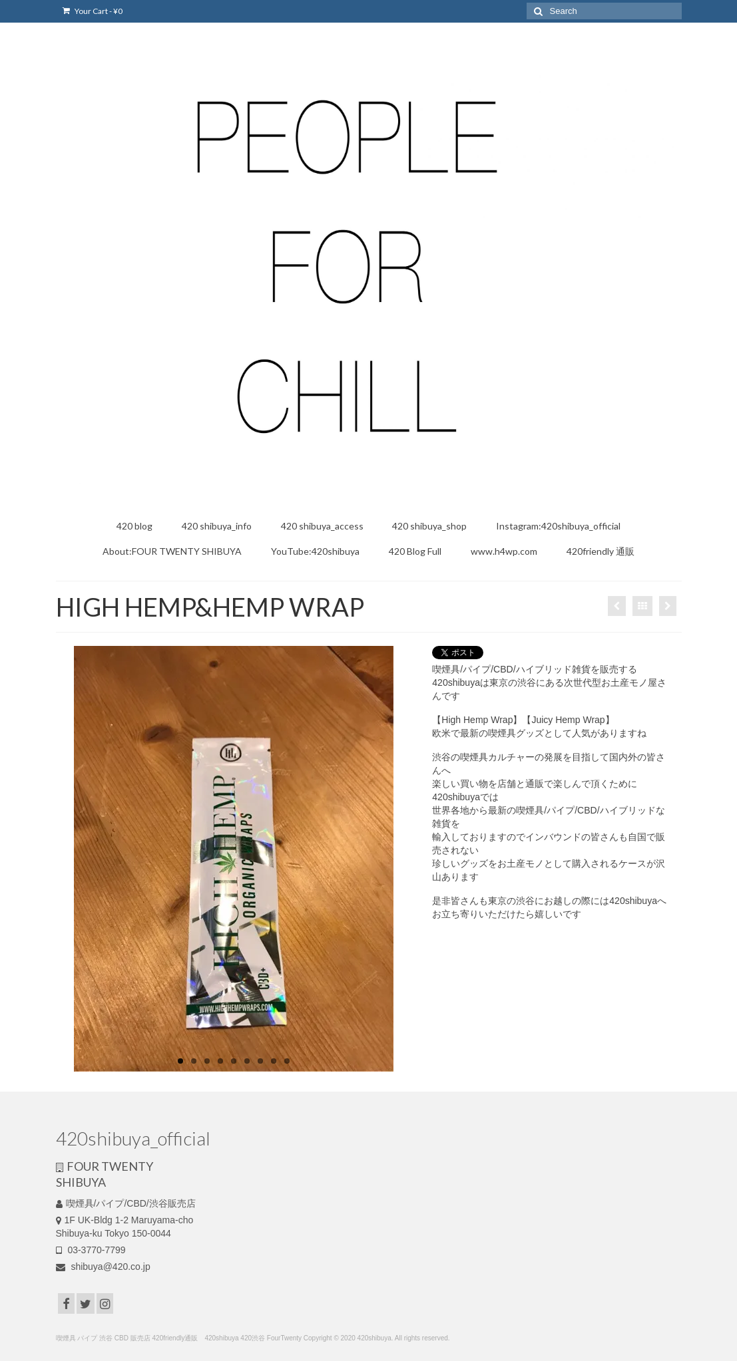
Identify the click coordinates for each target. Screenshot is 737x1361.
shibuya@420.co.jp (103, 1266)
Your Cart (93, 11)
